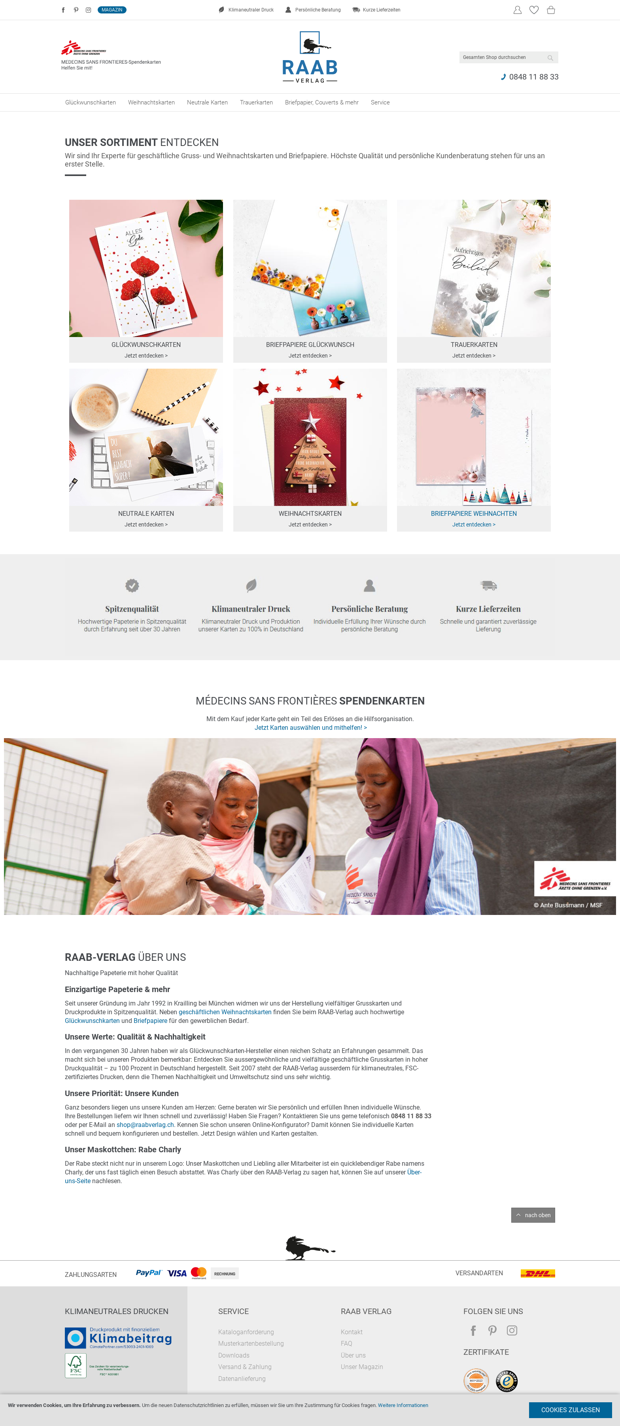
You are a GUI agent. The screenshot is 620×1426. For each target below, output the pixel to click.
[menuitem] (90, 102)
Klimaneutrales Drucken (116, 1311)
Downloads (234, 1355)
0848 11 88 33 (534, 76)
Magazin (112, 10)
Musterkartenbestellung (251, 1343)
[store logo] (310, 57)
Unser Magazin (362, 1367)
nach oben (538, 1215)
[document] (310, 1410)
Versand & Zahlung (245, 1367)
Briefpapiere (150, 1021)
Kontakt (352, 1332)
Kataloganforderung (246, 1332)
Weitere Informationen (403, 1405)
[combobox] (509, 57)
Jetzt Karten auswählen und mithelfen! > (311, 727)
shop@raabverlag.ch (145, 1125)
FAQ (346, 1343)
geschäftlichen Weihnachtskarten (225, 1012)
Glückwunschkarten (92, 1021)
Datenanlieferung (242, 1378)
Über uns (353, 1355)
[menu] (310, 102)
